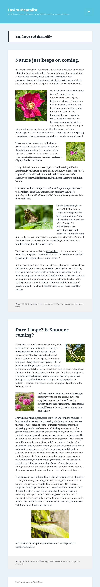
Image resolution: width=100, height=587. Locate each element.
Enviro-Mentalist (23, 9)
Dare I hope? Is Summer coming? (42, 332)
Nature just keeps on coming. (47, 60)
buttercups (20, 132)
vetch (17, 306)
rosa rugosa (65, 304)
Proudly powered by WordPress (28, 582)
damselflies (52, 251)
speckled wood (77, 304)
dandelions (52, 135)
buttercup (67, 561)
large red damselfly (51, 304)
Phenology (44, 561)
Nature (36, 304)
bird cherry (57, 561)
